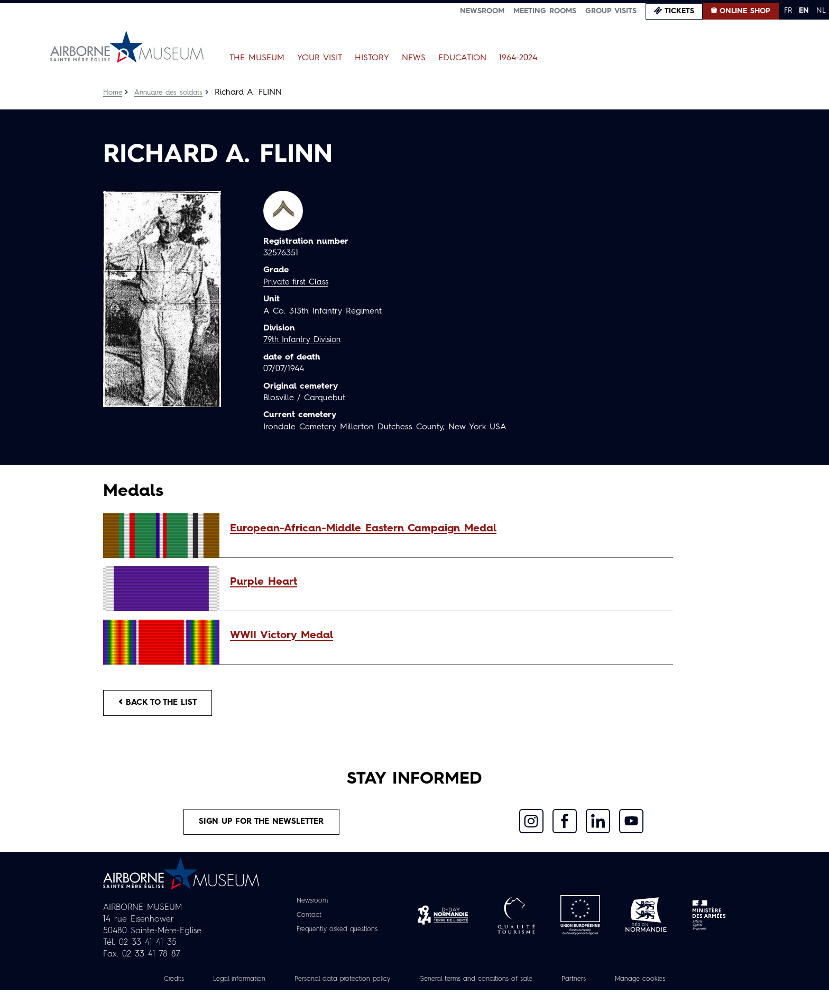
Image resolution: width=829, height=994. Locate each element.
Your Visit (319, 58)
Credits (152, 983)
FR (788, 10)
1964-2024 (518, 58)
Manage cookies (660, 983)
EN (804, 10)
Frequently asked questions (337, 933)
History (372, 58)
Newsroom (482, 11)
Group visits (611, 11)
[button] (446, 528)
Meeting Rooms (544, 11)
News (414, 58)
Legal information (222, 983)
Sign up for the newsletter (261, 825)
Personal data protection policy (334, 983)
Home (113, 92)
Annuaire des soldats (172, 92)
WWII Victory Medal (281, 635)
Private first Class (297, 282)
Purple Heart (263, 582)
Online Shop (745, 11)
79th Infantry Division (304, 340)
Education (462, 58)
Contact (304, 919)
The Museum (256, 58)
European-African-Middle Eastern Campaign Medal (363, 528)
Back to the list (161, 704)
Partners (589, 983)
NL (821, 10)
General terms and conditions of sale (481, 983)
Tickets (679, 11)
